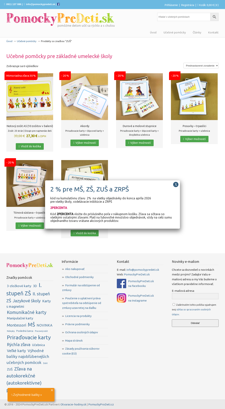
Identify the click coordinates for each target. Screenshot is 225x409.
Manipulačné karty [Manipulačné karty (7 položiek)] (20, 318)
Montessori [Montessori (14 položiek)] (16, 325)
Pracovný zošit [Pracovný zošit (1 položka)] (41, 331)
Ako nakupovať (75, 269)
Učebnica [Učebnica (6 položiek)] (38, 345)
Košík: (209, 5)
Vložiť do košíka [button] (30, 146)
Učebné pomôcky (26, 41)
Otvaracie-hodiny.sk (73, 404)
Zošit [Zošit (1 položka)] (45, 363)
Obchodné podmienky (79, 277)
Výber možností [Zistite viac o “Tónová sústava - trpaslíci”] (29, 225)
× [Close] (52, 390)
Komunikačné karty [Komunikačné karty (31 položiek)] (26, 312)
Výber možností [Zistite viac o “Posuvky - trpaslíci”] (194, 139)
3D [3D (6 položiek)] (35, 286)
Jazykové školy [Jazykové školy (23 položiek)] (27, 300)
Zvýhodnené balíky (25, 395)
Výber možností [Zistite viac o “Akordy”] (84, 142)
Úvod (9, 41)
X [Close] (175, 184)
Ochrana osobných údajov (81, 332)
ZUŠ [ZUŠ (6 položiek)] (10, 369)
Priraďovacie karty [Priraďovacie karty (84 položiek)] (29, 337)
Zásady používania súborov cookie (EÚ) (81, 351)
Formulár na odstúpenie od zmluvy (81, 288)
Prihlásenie (171, 5)
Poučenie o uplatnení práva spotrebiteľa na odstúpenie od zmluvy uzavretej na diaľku (81, 303)
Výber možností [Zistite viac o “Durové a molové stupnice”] (139, 142)
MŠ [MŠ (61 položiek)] (31, 324)
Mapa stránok (74, 340)
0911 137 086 (13, 4)
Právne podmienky (77, 324)
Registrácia (187, 5)
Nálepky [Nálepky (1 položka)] (11, 331)
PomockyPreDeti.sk (137, 274)
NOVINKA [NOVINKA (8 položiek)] (44, 325)
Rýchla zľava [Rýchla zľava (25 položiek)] (18, 344)
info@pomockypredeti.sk (40, 4)
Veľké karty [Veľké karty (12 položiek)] (16, 351)
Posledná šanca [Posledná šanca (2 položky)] (24, 331)
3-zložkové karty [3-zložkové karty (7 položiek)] (19, 286)
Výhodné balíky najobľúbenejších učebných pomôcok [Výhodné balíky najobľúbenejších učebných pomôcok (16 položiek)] (27, 357)
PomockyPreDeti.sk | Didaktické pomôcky (60, 19)
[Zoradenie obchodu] (201, 65)
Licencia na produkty (78, 316)
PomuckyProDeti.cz (101, 404)
